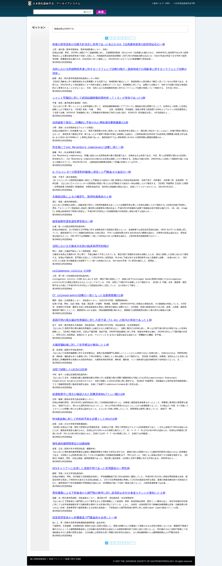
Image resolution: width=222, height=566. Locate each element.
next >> (130, 38)
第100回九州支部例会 (62, 63)
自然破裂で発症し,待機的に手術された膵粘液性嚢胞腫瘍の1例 (90, 123)
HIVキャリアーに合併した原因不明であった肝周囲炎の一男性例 (91, 469)
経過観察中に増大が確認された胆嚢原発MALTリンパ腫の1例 (88, 395)
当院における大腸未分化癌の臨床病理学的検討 (80, 247)
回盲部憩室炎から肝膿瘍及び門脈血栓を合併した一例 (84, 518)
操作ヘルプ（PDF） (162, 3)
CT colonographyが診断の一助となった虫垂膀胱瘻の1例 (87, 296)
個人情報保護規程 (38, 559)
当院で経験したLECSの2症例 (69, 370)
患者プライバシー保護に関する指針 (65, 559)
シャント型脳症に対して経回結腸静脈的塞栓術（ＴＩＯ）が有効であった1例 (98, 98)
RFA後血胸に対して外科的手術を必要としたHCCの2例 (84, 419)
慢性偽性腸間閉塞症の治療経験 (71, 444)
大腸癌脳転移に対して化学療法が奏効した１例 (80, 345)
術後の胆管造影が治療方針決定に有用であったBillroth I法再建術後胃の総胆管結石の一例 (108, 45)
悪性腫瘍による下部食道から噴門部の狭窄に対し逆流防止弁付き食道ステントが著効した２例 (108, 493)
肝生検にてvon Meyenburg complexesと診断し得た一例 (87, 148)
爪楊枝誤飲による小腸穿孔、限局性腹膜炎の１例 (82, 197)
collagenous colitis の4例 (71, 271)
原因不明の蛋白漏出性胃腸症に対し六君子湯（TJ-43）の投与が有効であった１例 (102, 321)
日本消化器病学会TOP (185, 3)
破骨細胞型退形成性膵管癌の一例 (72, 222)
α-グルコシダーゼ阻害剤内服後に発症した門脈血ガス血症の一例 (91, 172)
